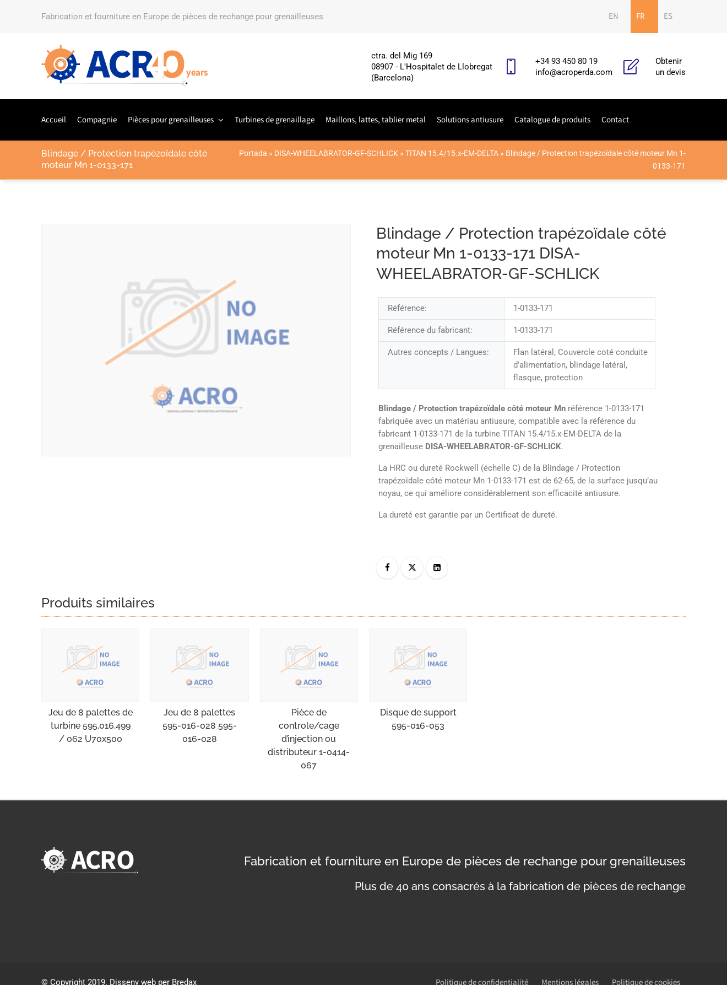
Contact (615, 120)
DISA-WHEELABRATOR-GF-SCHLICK (336, 153)
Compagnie (97, 120)
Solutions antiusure (470, 120)
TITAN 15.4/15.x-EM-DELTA (451, 153)
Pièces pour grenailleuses (171, 120)
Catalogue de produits (552, 120)
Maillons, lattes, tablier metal (375, 120)
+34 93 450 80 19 (566, 61)
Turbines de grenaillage (274, 120)
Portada (253, 153)
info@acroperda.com (573, 72)
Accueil (53, 120)
